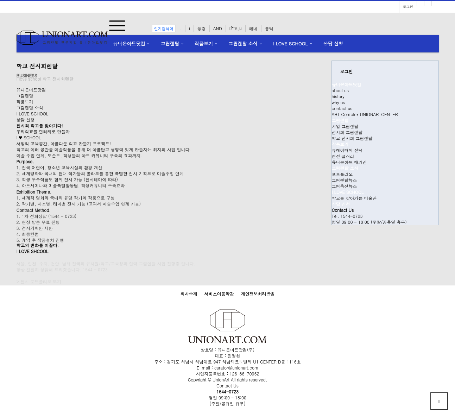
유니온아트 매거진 (349, 162)
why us (338, 102)
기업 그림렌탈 (345, 126)
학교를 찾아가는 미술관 (354, 198)
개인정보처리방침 (258, 293)
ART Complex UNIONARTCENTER (365, 114)
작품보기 (204, 43)
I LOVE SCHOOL (290, 43)
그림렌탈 (170, 43)
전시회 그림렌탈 (347, 132)
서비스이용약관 (219, 293)
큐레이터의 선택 (347, 150)
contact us (342, 108)
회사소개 (188, 293)
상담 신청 (333, 43)
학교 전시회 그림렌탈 (352, 138)
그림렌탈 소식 (242, 43)
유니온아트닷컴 (129, 43)
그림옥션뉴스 (344, 186)
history (338, 96)
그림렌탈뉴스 (344, 180)
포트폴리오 (342, 174)
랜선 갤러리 (343, 156)
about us (340, 90)
